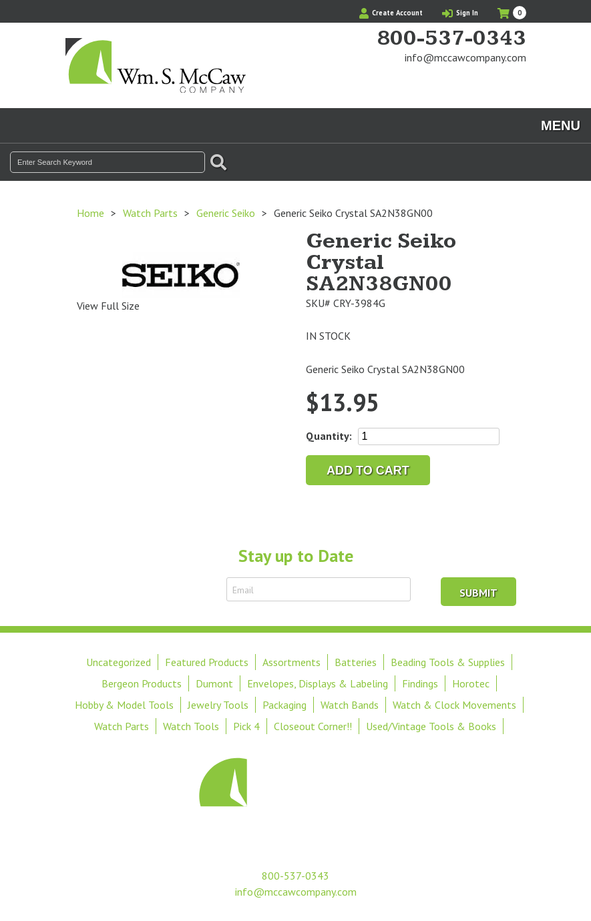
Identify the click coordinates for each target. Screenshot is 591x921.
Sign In (460, 12)
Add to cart (368, 470)
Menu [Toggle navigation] (560, 125)
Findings (420, 683)
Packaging (284, 704)
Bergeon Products (142, 683)
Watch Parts (150, 213)
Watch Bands (350, 704)
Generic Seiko (225, 213)
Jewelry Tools (218, 704)
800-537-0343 (451, 38)
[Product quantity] (429, 436)
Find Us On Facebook (493, 82)
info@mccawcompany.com (465, 57)
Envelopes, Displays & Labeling (317, 683)
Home (90, 213)
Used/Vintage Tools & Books (431, 726)
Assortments (291, 662)
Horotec (470, 683)
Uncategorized (118, 662)
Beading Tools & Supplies (448, 662)
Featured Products (206, 662)
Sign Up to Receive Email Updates (140, 589)
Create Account (391, 12)
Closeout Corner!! (313, 726)
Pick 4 (246, 726)
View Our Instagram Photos (516, 82)
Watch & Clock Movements (454, 704)
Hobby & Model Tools (124, 704)
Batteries (356, 662)
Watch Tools (191, 726)
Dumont (214, 683)
